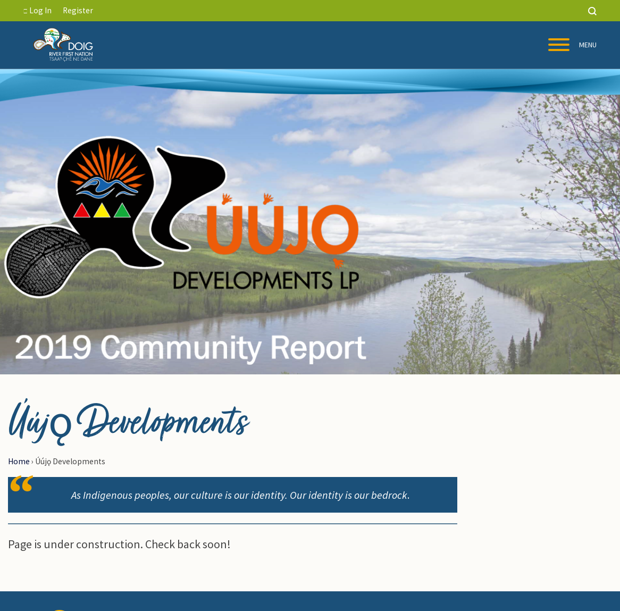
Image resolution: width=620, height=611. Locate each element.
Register (78, 10)
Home (19, 461)
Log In (37, 10)
